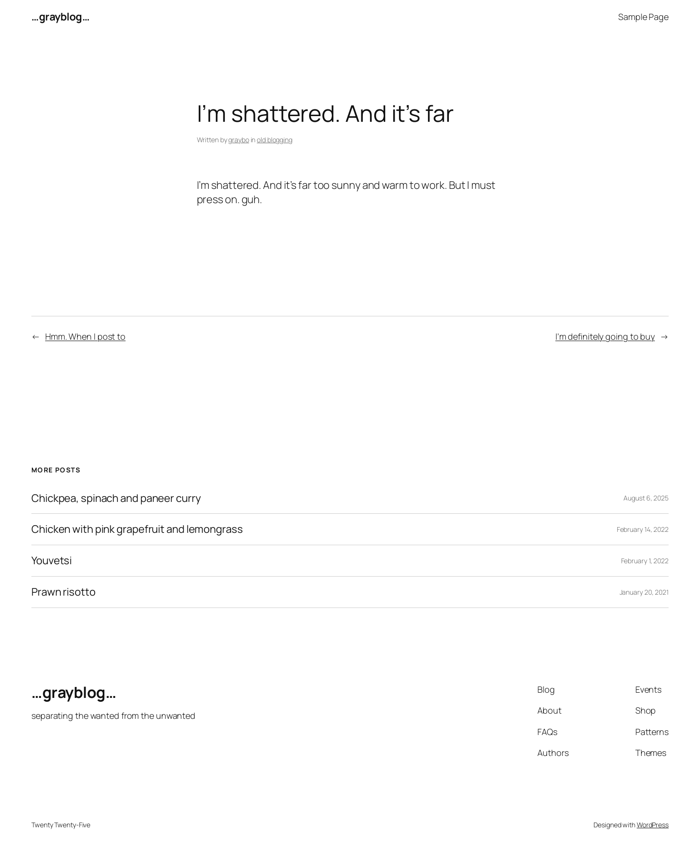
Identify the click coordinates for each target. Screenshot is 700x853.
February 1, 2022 (645, 560)
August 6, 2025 (646, 497)
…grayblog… (60, 17)
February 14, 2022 (643, 529)
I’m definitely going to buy (605, 336)
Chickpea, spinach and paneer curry (116, 498)
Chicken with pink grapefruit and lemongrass (137, 529)
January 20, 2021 (644, 592)
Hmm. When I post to (85, 336)
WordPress (653, 824)
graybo (238, 139)
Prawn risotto (63, 592)
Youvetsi (51, 561)
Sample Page (643, 16)
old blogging (274, 139)
